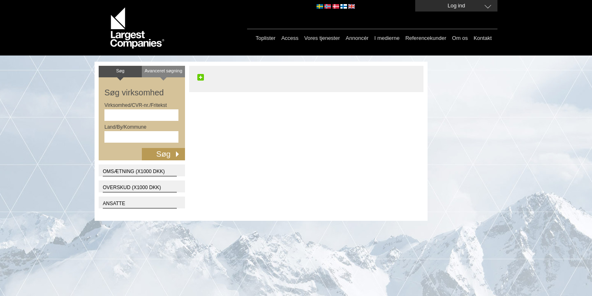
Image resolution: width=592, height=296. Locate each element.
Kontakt (483, 38)
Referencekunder (425, 38)
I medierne (386, 38)
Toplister (265, 38)
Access (289, 38)
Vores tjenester (322, 38)
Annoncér (357, 38)
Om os (460, 38)
